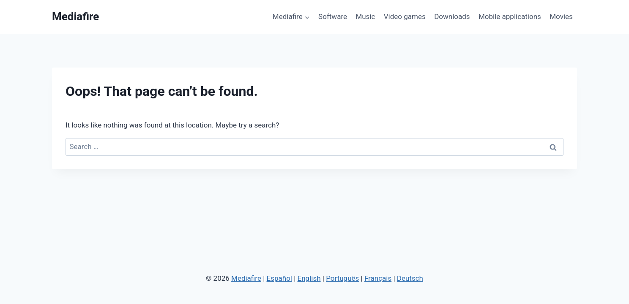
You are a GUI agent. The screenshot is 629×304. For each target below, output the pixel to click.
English (309, 278)
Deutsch (410, 278)
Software (332, 16)
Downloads (452, 16)
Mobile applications (510, 16)
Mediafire (246, 278)
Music (365, 16)
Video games (405, 16)
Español (279, 278)
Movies (561, 16)
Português (342, 278)
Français (377, 278)
